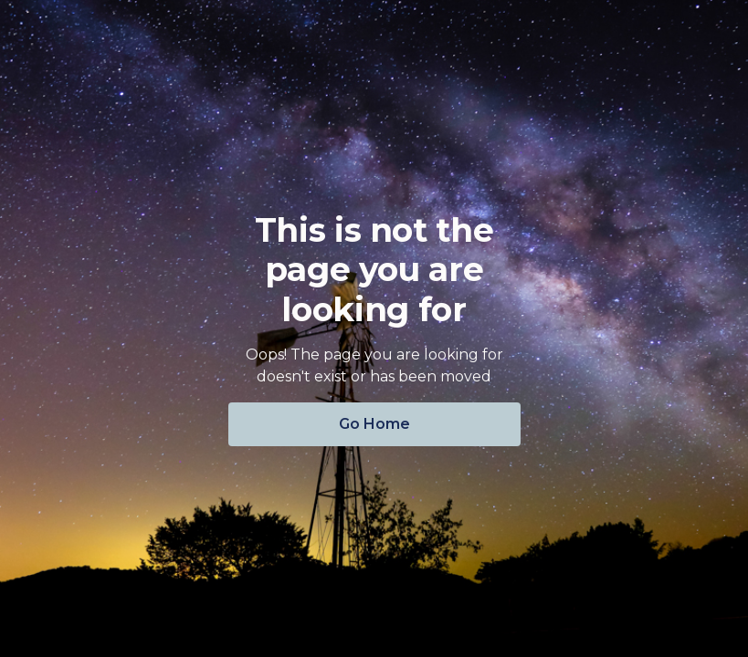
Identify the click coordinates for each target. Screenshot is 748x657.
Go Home (374, 424)
